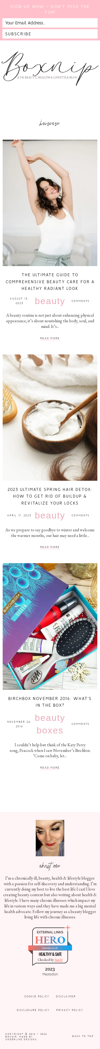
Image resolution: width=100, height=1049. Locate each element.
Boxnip (11, 1036)
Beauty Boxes (50, 724)
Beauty (50, 301)
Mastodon (50, 974)
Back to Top (83, 1036)
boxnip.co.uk (50, 947)
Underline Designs (21, 1039)
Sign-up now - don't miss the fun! (50, 9)
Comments (80, 301)
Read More (50, 338)
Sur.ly (59, 959)
